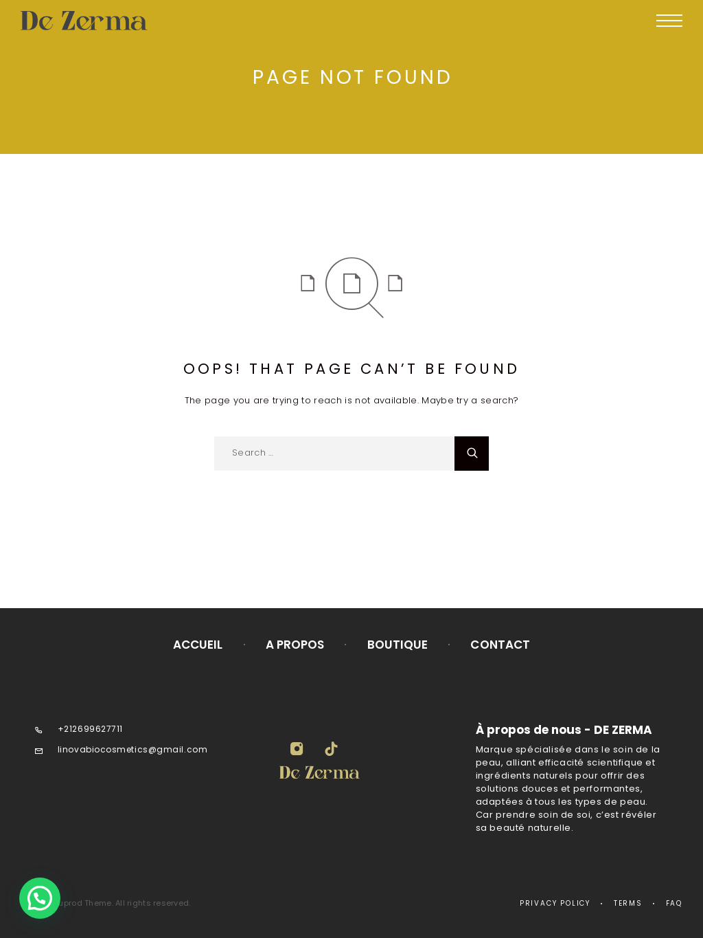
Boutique (397, 644)
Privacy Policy (555, 903)
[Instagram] (296, 750)
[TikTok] (331, 750)
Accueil (198, 644)
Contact (500, 644)
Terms (628, 903)
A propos (295, 644)
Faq (674, 903)
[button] (39, 898)
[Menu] (669, 20)
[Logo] (108, 20)
